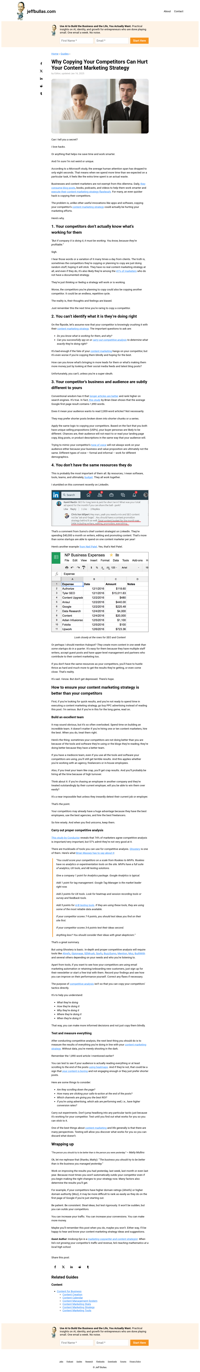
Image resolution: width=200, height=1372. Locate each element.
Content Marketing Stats (76, 1304)
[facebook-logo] (41, 64)
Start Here (139, 40)
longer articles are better (104, 396)
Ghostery (135, 849)
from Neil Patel (88, 546)
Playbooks (100, 1361)
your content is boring (75, 1071)
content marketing (101, 351)
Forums (123, 1361)
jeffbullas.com (41, 11)
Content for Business (69, 1291)
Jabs (61, 1361)
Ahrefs (66, 953)
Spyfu (99, 953)
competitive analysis (82, 983)
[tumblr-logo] (41, 94)
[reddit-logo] (41, 87)
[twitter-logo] (41, 72)
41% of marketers (126, 271)
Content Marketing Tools (76, 1310)
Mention (122, 953)
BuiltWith (140, 953)
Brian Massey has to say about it (95, 853)
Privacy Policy (135, 1361)
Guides (65, 53)
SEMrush (89, 953)
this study (94, 400)
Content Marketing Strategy (78, 1307)
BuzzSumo (110, 953)
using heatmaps (98, 1067)
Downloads (112, 1361)
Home (54, 53)
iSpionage (77, 953)
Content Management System (79, 1300)
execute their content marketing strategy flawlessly (81, 191)
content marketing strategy (88, 207)
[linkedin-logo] (41, 79)
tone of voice (98, 445)
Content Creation (72, 1294)
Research (89, 1361)
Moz (130, 953)
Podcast (70, 1361)
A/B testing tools (84, 905)
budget (89, 477)
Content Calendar (72, 1297)
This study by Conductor (65, 837)
